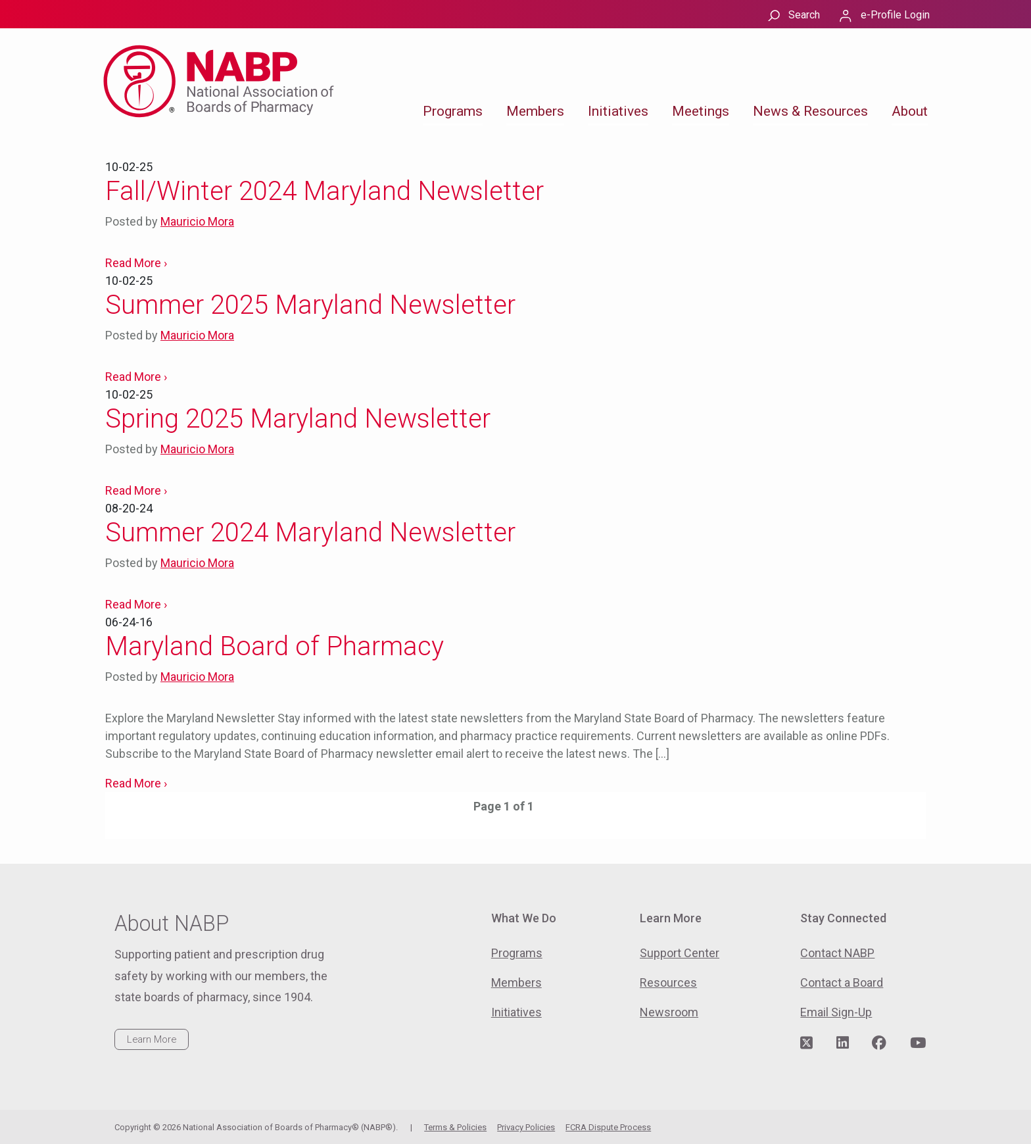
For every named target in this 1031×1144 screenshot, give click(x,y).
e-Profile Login (895, 15)
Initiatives (618, 111)
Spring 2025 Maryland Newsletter (298, 418)
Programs (453, 111)
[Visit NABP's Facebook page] (879, 1043)
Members (535, 111)
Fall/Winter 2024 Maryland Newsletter (324, 191)
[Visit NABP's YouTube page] (918, 1043)
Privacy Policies (526, 1127)
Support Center (679, 953)
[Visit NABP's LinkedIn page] (842, 1043)
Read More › (136, 263)
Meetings (700, 111)
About (910, 111)
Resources (668, 982)
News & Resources (810, 111)
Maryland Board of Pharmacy (274, 646)
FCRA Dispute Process (608, 1127)
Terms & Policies (455, 1127)
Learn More (151, 1039)
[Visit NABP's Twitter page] (806, 1043)
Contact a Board (841, 982)
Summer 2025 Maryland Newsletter (310, 304)
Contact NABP (837, 953)
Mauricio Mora (197, 221)
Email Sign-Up (836, 1012)
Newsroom (669, 1012)
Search (804, 15)
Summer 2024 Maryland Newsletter (310, 532)
